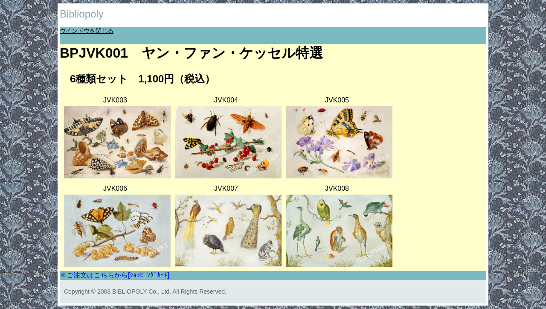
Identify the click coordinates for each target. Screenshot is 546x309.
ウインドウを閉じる (86, 30)
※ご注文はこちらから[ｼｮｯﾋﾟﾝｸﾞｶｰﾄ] (114, 275)
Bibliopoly (82, 14)
